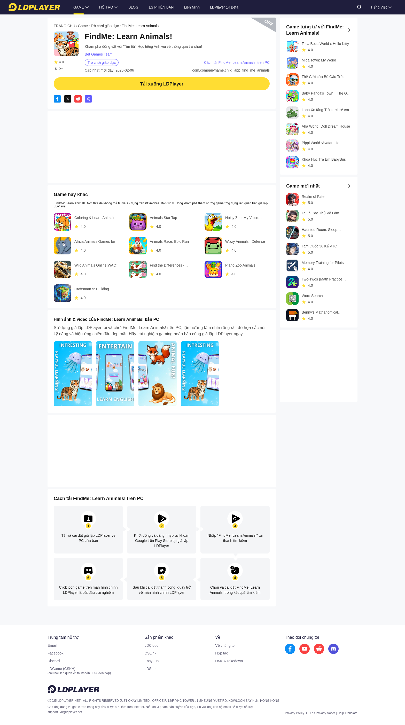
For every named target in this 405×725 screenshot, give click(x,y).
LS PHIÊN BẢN (161, 7)
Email (52, 645)
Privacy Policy (294, 713)
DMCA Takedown (229, 661)
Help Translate (347, 713)
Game (83, 26)
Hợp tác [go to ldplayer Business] (221, 653)
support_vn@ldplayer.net (65, 712)
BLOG (133, 7)
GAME (78, 7)
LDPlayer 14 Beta (224, 7)
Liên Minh (192, 7)
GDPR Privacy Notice (321, 713)
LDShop (151, 669)
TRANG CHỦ (64, 26)
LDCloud (151, 645)
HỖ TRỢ (106, 7)
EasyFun (151, 661)
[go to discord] (333, 649)
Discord (54, 661)
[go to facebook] (290, 649)
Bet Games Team (99, 54)
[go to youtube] (304, 649)
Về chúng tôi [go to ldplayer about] (225, 645)
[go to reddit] (319, 649)
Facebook (55, 653)
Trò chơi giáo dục (105, 26)
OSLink (150, 653)
